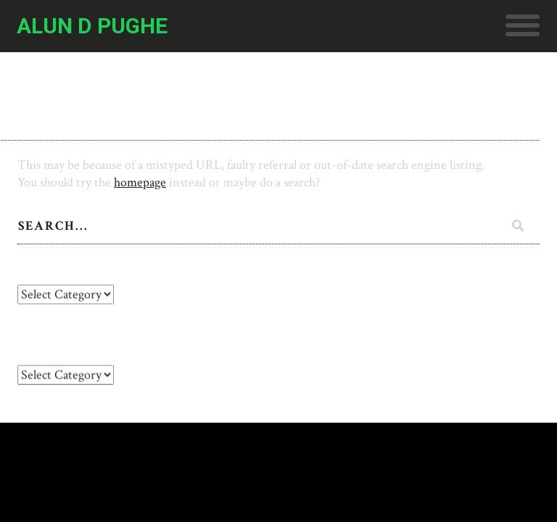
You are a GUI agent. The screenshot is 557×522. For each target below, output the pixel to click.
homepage (140, 182)
